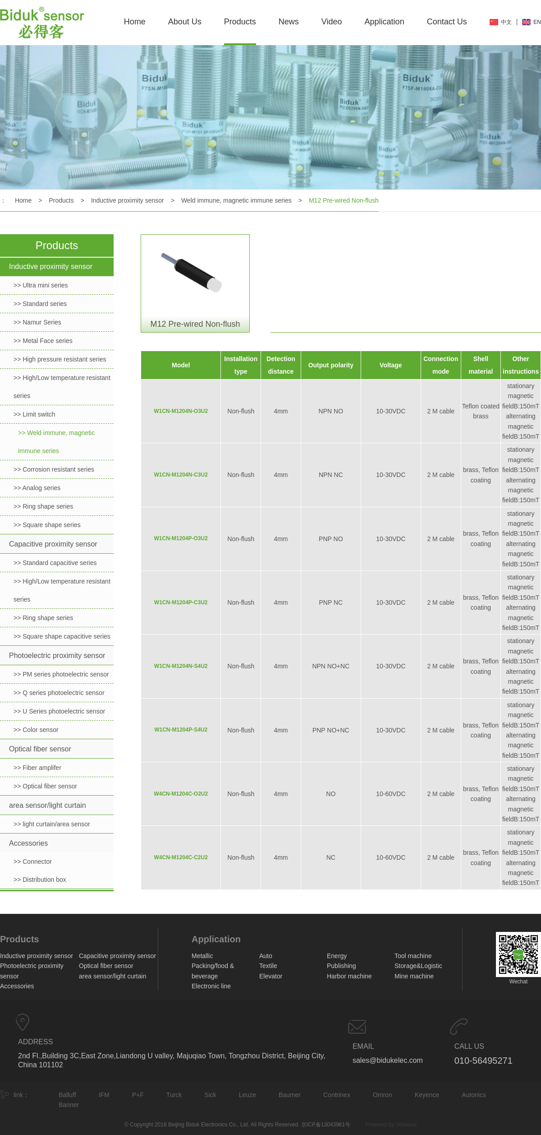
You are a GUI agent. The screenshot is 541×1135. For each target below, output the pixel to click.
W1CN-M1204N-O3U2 (181, 411)
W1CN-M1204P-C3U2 (181, 602)
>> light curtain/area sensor (52, 824)
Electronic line (211, 986)
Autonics (474, 1094)
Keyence (427, 1094)
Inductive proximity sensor (127, 200)
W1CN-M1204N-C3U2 (181, 475)
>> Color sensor (36, 729)
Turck (174, 1094)
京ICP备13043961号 (325, 1124)
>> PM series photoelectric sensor (61, 674)
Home (135, 21)
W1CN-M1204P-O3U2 (181, 538)
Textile (268, 965)
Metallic (202, 955)
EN (537, 22)
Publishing (341, 965)
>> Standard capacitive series (55, 562)
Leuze (247, 1094)
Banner (69, 1104)
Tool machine (413, 955)
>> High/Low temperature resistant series (62, 386)
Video (331, 21)
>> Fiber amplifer (37, 767)
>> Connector (33, 861)
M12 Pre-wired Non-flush (344, 200)
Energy (337, 955)
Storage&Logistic (418, 965)
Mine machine (414, 976)
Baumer (290, 1094)
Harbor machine (349, 976)
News (289, 21)
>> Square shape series (47, 524)
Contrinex (336, 1094)
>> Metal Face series (43, 340)
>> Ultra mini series (41, 285)
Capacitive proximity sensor (53, 544)
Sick (210, 1094)
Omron (382, 1094)
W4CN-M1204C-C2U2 (181, 857)
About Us (185, 21)
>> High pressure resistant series (60, 359)
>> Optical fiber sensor (45, 786)
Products (240, 21)
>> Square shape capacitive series (62, 636)
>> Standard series (40, 303)
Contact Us (447, 21)
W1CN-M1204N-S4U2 (181, 666)
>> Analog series (37, 487)
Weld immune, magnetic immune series (236, 200)
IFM (104, 1094)
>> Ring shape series (43, 506)
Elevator (270, 976)
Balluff (67, 1094)
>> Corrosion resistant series (54, 469)
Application (384, 21)
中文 (506, 22)
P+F (138, 1094)
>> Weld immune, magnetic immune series (56, 441)
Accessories (28, 843)
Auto (265, 955)
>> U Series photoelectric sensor (59, 711)
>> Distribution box (40, 879)
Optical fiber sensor (40, 749)
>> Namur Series (37, 322)
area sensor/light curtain (47, 805)
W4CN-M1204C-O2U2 (181, 794)
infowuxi (407, 1124)
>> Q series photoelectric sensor (59, 692)
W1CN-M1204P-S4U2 (180, 730)
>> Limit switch (34, 414)
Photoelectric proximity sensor (57, 655)
